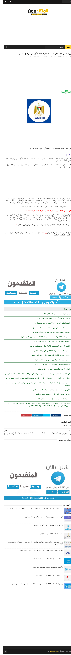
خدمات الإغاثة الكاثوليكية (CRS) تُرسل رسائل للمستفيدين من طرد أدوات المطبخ (38, 551)
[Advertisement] (35, 29)
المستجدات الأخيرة (40, 57)
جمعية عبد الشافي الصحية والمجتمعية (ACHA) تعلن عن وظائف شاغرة (42, 338)
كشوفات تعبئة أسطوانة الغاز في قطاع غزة (48, 534)
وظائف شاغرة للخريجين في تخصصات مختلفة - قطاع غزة (47, 329)
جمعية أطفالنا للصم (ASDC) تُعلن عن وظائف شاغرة (49, 352)
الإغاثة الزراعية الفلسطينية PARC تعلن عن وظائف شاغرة (47, 347)
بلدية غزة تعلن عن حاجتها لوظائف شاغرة (53, 315)
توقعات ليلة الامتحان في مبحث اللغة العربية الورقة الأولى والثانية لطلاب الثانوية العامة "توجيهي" (34, 375)
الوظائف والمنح (31, 57)
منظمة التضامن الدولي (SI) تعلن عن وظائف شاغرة (49, 342)
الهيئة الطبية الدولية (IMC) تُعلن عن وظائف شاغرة (50, 324)
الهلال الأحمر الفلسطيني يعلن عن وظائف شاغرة (50, 370)
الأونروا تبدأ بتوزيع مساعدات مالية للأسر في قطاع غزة (45, 526)
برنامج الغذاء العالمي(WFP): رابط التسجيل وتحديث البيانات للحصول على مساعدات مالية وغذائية (34, 585)
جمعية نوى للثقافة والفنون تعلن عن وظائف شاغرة (50, 361)
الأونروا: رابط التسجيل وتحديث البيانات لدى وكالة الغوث (48, 391)
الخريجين (47, 57)
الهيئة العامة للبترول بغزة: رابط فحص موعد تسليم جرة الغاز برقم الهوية (41, 518)
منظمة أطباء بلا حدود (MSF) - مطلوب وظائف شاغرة (49, 333)
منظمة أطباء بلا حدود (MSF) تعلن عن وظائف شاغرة (46, 576)
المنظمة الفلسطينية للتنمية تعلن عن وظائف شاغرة (49, 365)
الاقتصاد (52, 57)
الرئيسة (66, 47)
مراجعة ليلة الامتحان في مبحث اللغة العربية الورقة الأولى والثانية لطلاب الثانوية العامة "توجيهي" (34, 379)
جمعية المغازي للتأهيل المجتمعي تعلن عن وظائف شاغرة (47, 356)
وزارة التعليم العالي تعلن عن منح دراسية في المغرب (49, 395)
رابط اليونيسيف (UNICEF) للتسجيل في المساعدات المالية (44, 560)
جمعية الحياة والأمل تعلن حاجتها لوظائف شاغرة (51, 319)
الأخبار (55, 57)
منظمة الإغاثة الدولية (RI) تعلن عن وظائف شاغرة (50, 400)
